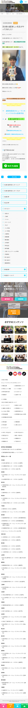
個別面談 (7, 239)
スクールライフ (5, 405)
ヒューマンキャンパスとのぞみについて (11, 382)
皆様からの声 (18, 405)
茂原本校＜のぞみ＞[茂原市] (9, 509)
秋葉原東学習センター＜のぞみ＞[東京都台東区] (14, 528)
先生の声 (6, 203)
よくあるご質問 (5, 411)
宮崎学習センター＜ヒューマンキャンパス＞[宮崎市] (14, 676)
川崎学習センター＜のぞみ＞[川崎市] (11, 537)
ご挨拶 (6, 216)
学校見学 (4, 425)
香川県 (2, 636)
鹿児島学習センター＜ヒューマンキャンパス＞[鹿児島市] (14, 683)
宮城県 (2, 472)
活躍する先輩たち (6, 408)
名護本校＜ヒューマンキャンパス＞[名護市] (12, 690)
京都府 (2, 602)
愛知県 (2, 574)
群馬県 (2, 489)
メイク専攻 (7, 231)
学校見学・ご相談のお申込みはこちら (14, 134)
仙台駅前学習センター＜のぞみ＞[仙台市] (12, 479)
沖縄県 (2, 687)
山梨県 (2, 555)
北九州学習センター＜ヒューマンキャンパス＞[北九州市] (14, 654)
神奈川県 (3, 534)
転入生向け (7, 260)
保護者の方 (18, 438)
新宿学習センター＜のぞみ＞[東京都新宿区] (13, 521)
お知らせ (7, 213)
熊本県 (2, 665)
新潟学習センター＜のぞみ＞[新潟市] (11, 546)
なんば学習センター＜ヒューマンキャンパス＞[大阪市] (14, 598)
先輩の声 (6, 197)
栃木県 (2, 482)
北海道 (2, 460)
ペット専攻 (7, 228)
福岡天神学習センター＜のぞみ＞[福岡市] (12, 662)
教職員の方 (5, 441)
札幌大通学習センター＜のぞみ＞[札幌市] (12, 463)
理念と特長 (5, 379)
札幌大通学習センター (21, 13)
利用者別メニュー (19, 408)
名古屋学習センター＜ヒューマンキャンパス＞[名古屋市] (14, 577)
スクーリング (8, 222)
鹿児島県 (3, 680)
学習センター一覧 (10, 13)
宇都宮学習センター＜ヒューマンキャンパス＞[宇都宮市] (14, 485)
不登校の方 (18, 441)
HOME (2, 13)
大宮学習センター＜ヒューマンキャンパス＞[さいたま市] (14, 499)
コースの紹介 (18, 388)
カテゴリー (7, 209)
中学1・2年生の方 (6, 432)
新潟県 (2, 543)
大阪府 (2, 592)
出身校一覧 (18, 394)
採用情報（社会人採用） (20, 414)
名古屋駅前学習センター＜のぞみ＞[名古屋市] (13, 581)
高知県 (2, 643)
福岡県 (2, 650)
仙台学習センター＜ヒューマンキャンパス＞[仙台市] (14, 475)
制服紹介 (4, 394)
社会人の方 (5, 438)
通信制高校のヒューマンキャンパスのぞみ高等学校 (16, 112)
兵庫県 (2, 608)
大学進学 (7, 242)
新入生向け (7, 257)
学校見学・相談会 (14, 312)
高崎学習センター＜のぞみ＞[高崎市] (11, 492)
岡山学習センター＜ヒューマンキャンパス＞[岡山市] (14, 632)
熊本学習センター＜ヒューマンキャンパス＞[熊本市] (14, 668)
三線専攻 (7, 234)
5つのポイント (18, 391)
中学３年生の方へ (19, 432)
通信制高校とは (19, 411)
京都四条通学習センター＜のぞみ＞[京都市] (13, 605)
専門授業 (7, 248)
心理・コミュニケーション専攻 (12, 251)
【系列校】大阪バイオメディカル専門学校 (11, 449)
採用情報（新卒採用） (7, 417)
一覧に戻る (14, 177)
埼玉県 (2, 495)
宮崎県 (2, 672)
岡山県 (2, 628)
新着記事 (6, 269)
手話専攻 (7, 254)
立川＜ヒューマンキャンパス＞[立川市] (11, 531)
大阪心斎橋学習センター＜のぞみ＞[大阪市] (13, 595)
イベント (7, 219)
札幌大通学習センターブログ (12, 191)
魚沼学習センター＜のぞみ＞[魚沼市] (11, 549)
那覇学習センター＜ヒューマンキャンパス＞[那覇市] (14, 693)
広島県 (2, 614)
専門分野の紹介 (6, 391)
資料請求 (7, 299)
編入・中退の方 (18, 435)
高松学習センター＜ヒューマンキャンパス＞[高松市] (14, 639)
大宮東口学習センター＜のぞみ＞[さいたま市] (13, 503)
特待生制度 (5, 414)
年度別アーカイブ (9, 275)
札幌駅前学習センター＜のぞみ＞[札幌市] (12, 466)
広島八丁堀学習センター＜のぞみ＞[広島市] (13, 621)
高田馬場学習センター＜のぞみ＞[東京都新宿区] (14, 518)
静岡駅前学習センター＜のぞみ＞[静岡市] (12, 565)
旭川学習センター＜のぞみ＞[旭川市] (11, 469)
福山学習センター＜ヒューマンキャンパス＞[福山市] (14, 624)
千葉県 (2, 506)
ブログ (6, 225)
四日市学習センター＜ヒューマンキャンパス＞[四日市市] (14, 588)
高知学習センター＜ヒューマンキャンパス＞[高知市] (14, 646)
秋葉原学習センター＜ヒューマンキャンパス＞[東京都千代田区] (14, 524)
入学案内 (4, 399)
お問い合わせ (18, 425)
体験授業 (7, 237)
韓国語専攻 (7, 263)
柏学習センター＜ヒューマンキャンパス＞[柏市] (13, 512)
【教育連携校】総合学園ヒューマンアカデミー (13, 452)
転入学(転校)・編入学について (9, 402)
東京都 (2, 515)
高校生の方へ (5, 435)
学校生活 (7, 245)
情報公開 (4, 385)
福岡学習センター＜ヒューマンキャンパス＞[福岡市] (14, 658)
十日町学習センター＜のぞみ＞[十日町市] (12, 552)
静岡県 (2, 562)
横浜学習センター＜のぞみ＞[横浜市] (11, 540)
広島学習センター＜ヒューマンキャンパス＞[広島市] (14, 617)
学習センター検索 (6, 388)
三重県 (2, 584)
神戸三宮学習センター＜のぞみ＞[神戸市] (12, 611)
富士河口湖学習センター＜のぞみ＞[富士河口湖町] (14, 558)
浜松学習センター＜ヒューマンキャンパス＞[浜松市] (14, 568)
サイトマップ (5, 428)
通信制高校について (20, 385)
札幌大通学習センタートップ (12, 185)
